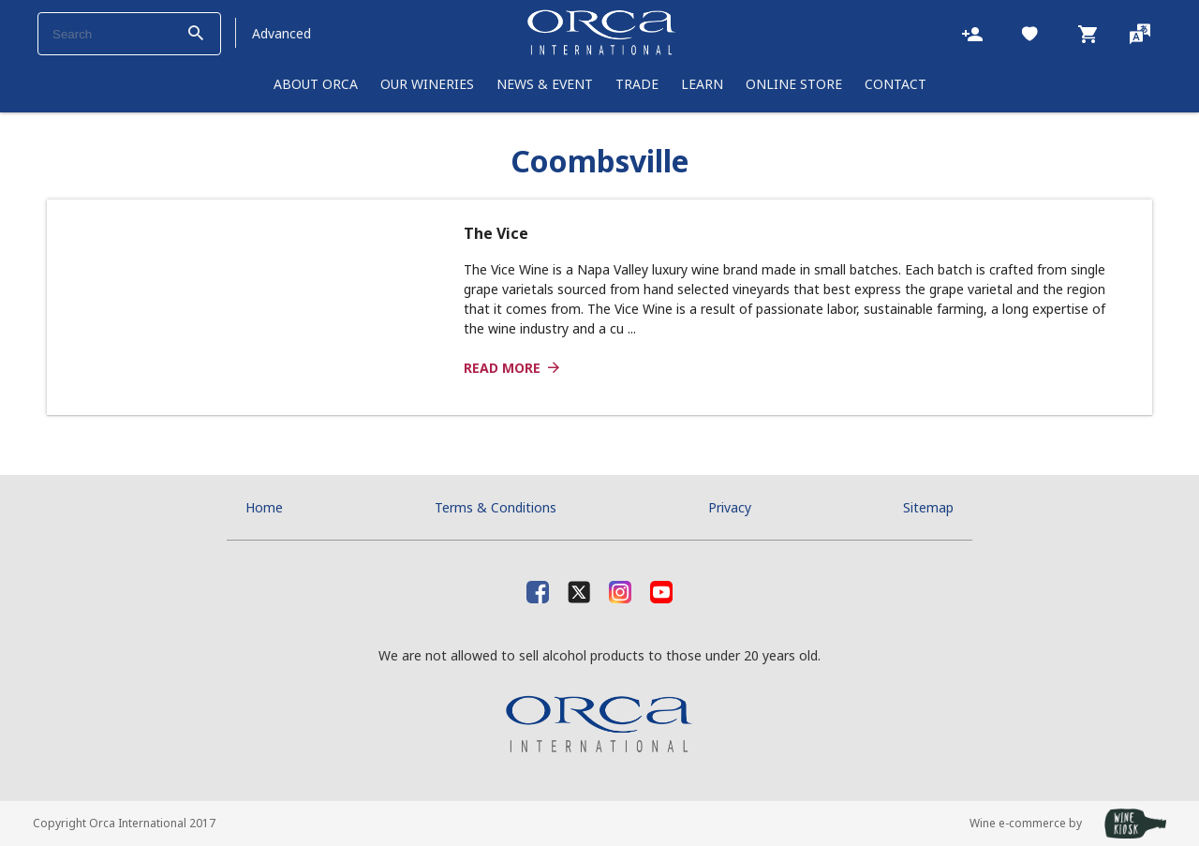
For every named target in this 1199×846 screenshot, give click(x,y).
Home (264, 507)
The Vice (496, 234)
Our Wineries (427, 84)
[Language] (1140, 32)
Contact (895, 84)
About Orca (316, 84)
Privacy (729, 507)
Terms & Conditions (495, 507)
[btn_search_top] (195, 33)
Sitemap (928, 507)
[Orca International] (602, 33)
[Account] (972, 32)
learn (702, 84)
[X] (579, 588)
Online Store (794, 84)
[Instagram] (620, 588)
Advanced (281, 33)
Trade (637, 84)
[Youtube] (661, 588)
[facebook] (537, 588)
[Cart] (1087, 32)
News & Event (544, 84)
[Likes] (1030, 32)
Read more (513, 368)
